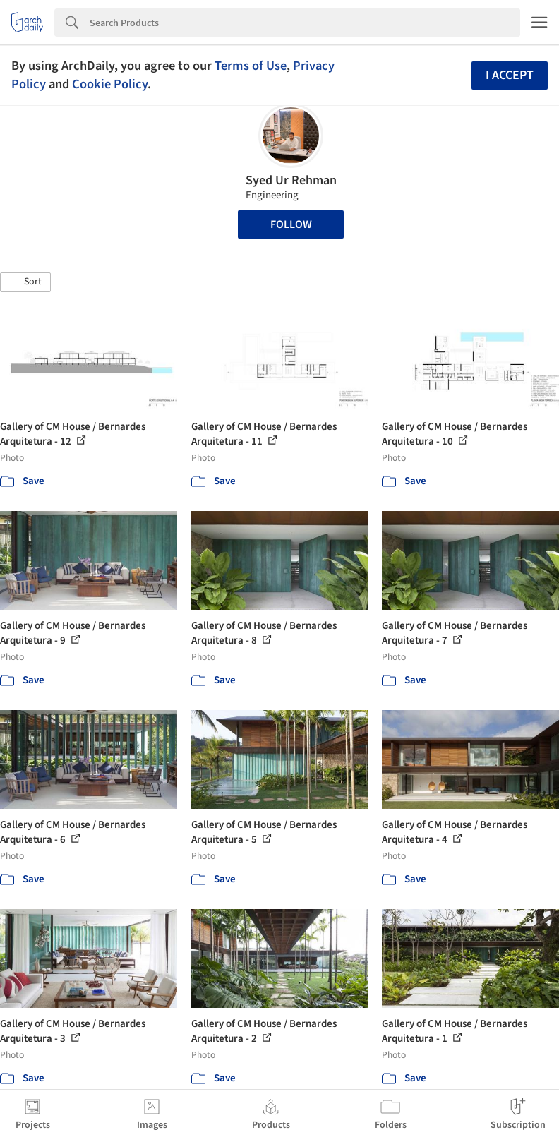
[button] (25, 282)
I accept (510, 75)
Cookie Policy (110, 84)
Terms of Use (251, 65)
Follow (291, 224)
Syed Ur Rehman (291, 180)
